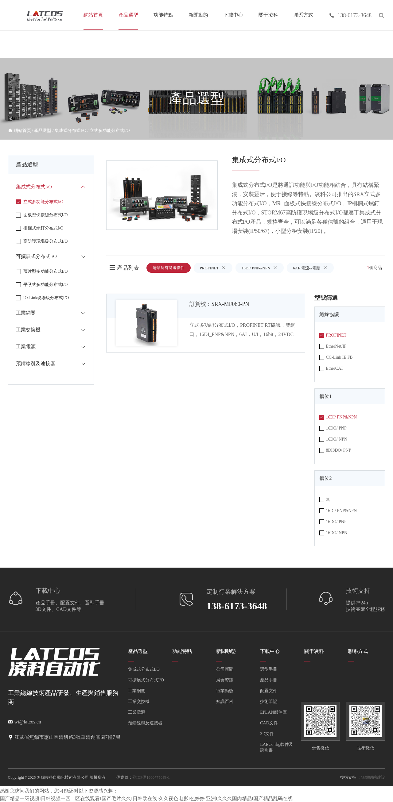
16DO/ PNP (332, 428)
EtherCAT (331, 368)
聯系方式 (303, 14)
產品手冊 (268, 680)
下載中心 (233, 14)
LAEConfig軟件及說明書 (276, 747)
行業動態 (224, 690)
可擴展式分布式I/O (146, 680)
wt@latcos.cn (27, 721)
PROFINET (213, 267)
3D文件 (267, 733)
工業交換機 (139, 701)
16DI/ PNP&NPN (260, 267)
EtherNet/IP (332, 346)
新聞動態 (198, 14)
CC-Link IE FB (335, 357)
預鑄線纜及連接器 (145, 723)
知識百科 (224, 701)
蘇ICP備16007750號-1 (151, 777)
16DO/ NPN (333, 439)
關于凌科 (268, 14)
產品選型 (128, 14)
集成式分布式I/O (70, 130)
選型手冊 (268, 669)
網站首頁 (93, 14)
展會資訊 (224, 680)
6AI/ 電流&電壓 (310, 267)
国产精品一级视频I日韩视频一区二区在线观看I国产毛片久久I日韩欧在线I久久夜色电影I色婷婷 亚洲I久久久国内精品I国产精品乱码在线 (146, 798)
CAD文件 (269, 723)
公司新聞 (224, 669)
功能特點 (163, 14)
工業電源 (136, 712)
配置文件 (268, 690)
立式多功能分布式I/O (110, 130)
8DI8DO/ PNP (335, 450)
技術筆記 (268, 701)
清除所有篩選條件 (169, 267)
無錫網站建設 (373, 777)
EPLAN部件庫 (273, 712)
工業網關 (136, 690)
